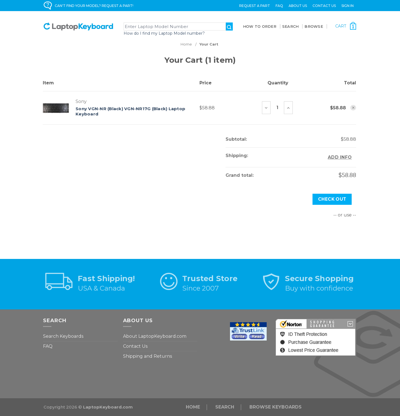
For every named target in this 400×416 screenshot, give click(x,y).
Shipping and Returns (147, 356)
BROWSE (313, 26)
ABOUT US (298, 6)
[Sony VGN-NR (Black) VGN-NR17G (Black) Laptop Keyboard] (277, 107)
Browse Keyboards (275, 407)
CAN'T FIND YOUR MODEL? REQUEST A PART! (94, 6)
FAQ (279, 6)
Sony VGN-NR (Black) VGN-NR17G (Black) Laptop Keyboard (130, 111)
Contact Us (324, 6)
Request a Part (254, 6)
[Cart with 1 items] (345, 26)
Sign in (347, 6)
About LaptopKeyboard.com (154, 336)
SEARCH (290, 26)
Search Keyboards (63, 336)
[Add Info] (340, 157)
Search (224, 407)
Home (193, 407)
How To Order (259, 26)
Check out (332, 199)
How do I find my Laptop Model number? (164, 33)
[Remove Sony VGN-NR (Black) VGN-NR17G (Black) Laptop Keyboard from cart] (353, 108)
